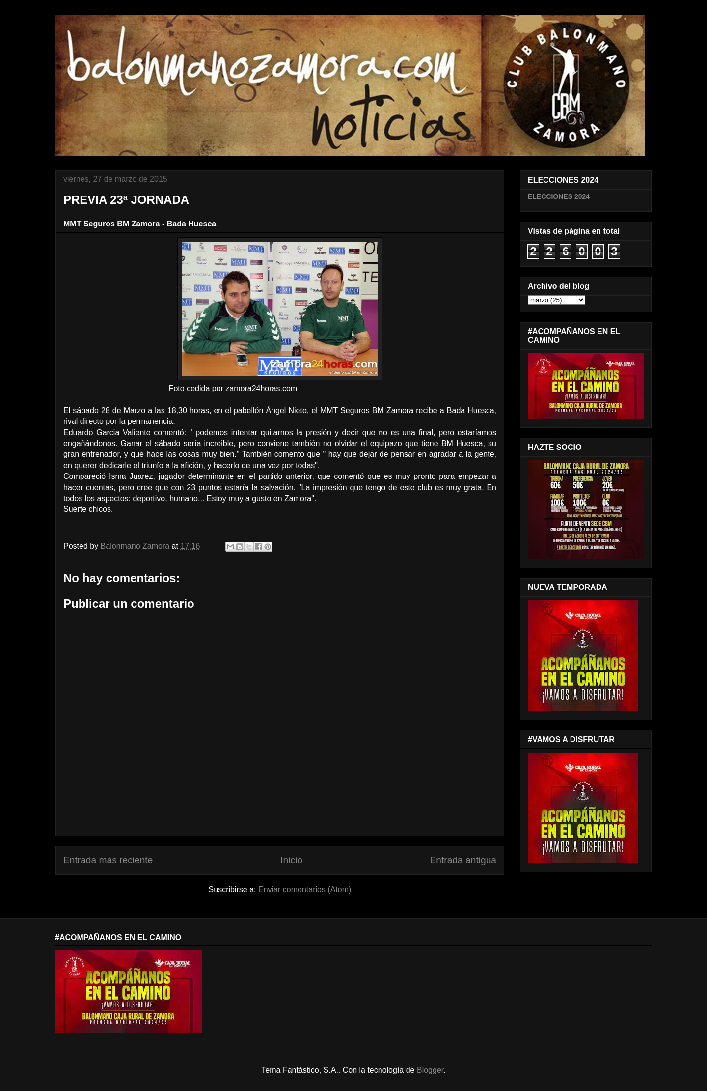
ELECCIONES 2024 (559, 196)
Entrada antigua (463, 860)
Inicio (291, 860)
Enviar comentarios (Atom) (304, 889)
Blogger (430, 1070)
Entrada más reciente (108, 860)
